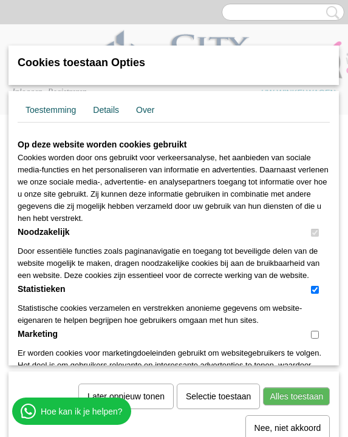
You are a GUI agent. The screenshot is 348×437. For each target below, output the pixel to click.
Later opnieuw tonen (126, 271)
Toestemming (51, 110)
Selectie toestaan (218, 271)
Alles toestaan (296, 271)
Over (145, 110)
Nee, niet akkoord (287, 302)
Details (106, 110)
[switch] (315, 233)
